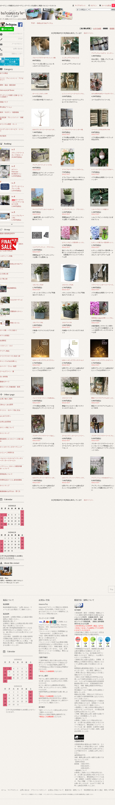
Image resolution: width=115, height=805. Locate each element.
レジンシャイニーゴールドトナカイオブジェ (76, 93)
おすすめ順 (97, 28)
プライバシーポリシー (38, 790)
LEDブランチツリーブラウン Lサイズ (74, 478)
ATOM (111, 790)
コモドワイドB (67, 322)
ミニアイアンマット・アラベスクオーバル (75, 209)
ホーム (3, 790)
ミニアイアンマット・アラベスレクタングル (46, 247)
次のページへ (88, 33)
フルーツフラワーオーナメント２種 (43, 58)
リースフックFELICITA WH (100, 129)
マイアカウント (80, 5)
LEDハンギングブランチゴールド (73, 360)
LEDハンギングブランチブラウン (43, 360)
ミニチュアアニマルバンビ (70, 58)
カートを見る (108, 5)
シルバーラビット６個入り (100, 209)
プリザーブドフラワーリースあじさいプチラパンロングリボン (52, 436)
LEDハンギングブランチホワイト (102, 360)
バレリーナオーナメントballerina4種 (44, 398)
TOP (33, 23)
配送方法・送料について (73, 790)
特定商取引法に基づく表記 (93, 790)
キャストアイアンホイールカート (43, 209)
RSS (105, 790)
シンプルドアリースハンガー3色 (72, 129)
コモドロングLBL (67, 285)
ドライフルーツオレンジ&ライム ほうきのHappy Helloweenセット (84, 169)
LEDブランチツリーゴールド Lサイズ (44, 129)
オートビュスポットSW (40, 93)
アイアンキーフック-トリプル (42, 165)
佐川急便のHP (95, 653)
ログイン (94, 5)
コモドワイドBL (37, 322)
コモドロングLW (37, 285)
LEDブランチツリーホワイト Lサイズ (44, 478)
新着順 (112, 28)
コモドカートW (67, 398)
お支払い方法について (56, 790)
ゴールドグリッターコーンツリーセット (75, 436)
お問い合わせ (24, 790)
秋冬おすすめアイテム (45, 23)
